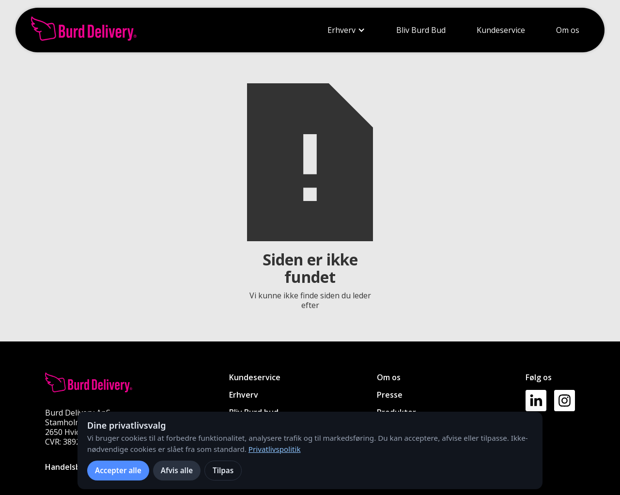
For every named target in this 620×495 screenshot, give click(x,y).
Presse (390, 395)
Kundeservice (501, 30)
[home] (84, 30)
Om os (567, 30)
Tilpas (223, 470)
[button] (346, 30)
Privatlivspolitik (274, 449)
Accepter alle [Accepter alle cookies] (118, 470)
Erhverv (341, 30)
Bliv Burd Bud (421, 30)
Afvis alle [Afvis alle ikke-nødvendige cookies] (177, 470)
